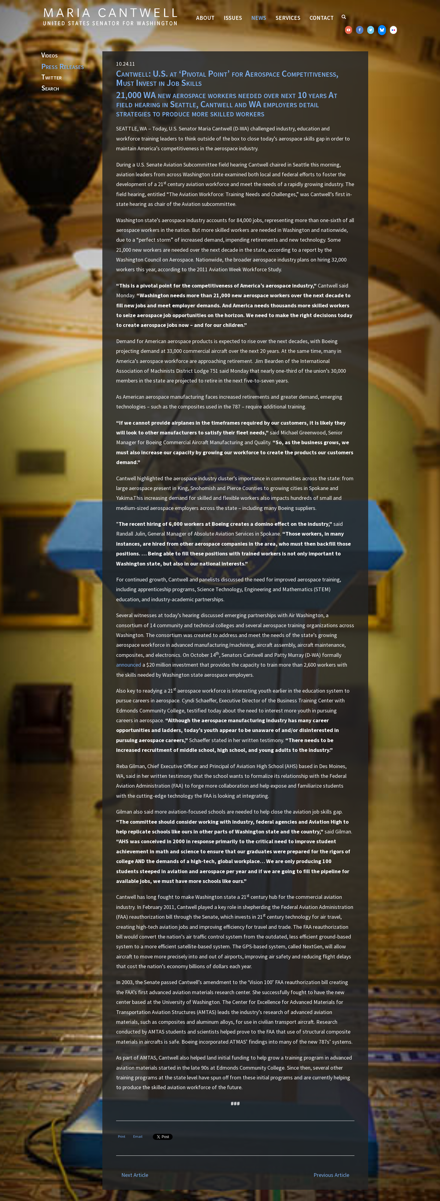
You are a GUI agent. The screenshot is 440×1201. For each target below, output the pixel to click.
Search (50, 88)
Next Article (134, 1174)
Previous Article (331, 1174)
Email (137, 1136)
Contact (322, 17)
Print (121, 1136)
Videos (49, 55)
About (205, 17)
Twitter (51, 77)
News (258, 17)
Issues (233, 17)
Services (288, 17)
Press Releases (62, 66)
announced (128, 664)
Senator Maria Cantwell (110, 16)
